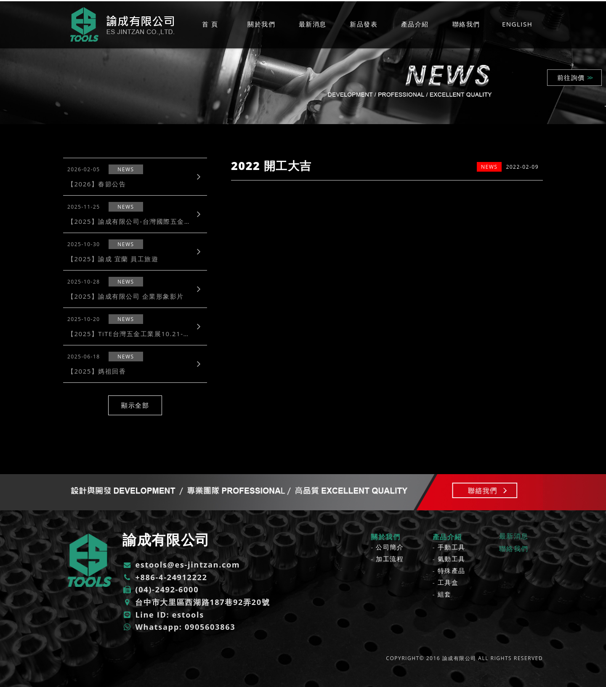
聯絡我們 (466, 24)
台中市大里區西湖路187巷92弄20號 (196, 602)
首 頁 (210, 24)
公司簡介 (390, 547)
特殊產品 (451, 570)
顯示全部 (135, 405)
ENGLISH (517, 24)
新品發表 (363, 24)
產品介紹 (415, 24)
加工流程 (390, 558)
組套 (445, 594)
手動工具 (451, 547)
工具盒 (448, 582)
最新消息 (313, 24)
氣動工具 (451, 558)
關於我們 (261, 24)
